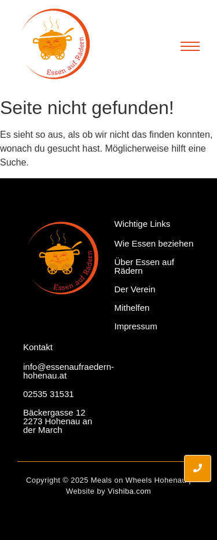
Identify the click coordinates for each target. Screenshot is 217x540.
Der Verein (135, 289)
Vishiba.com (129, 491)
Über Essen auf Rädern (144, 266)
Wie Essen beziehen (154, 243)
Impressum (136, 326)
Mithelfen (132, 308)
